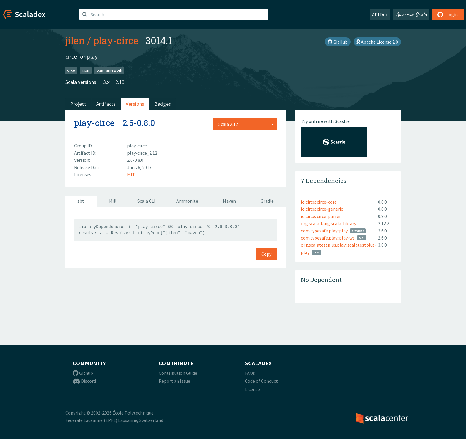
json (85, 70)
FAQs (250, 373)
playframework (109, 70)
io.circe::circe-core (319, 202)
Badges (162, 103)
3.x (106, 82)
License (252, 389)
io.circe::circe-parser (321, 216)
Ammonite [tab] (187, 201)
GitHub (338, 42)
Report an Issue (174, 381)
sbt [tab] (80, 201)
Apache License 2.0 (377, 42)
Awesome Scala (411, 14)
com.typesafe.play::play (324, 231)
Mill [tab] (113, 201)
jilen (75, 40)
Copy (266, 254)
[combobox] (245, 124)
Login (447, 14)
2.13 (120, 82)
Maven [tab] (229, 201)
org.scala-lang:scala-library (328, 223)
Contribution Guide (178, 373)
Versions (135, 103)
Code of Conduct (261, 381)
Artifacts (106, 103)
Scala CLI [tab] (146, 201)
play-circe (115, 40)
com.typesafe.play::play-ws (328, 238)
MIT (131, 174)
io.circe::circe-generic (322, 209)
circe (71, 70)
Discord (84, 381)
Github (83, 373)
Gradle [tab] (267, 201)
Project (78, 103)
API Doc (380, 14)
